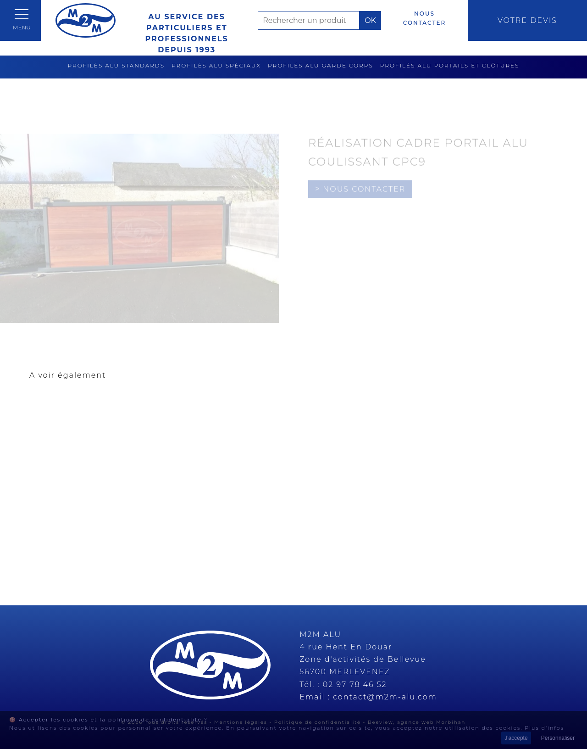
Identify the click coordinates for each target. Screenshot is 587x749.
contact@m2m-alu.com (385, 697)
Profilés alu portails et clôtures (450, 65)
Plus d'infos (544, 728)
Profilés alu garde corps (320, 65)
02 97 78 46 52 (355, 684)
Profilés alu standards (116, 65)
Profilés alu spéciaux (216, 65)
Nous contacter (424, 18)
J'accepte (515, 738)
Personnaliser (558, 738)
